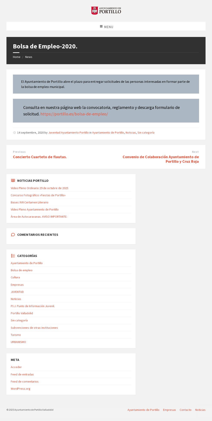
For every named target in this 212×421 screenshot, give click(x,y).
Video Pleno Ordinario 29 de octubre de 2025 (39, 188)
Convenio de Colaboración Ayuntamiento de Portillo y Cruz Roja (161, 159)
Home (16, 57)
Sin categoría (145, 132)
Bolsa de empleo (22, 270)
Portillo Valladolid (22, 313)
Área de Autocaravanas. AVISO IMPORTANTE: (39, 216)
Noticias (131, 132)
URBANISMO (18, 342)
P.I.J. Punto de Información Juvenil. (33, 306)
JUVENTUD (17, 292)
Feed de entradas (22, 374)
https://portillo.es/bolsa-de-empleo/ (74, 113)
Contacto (186, 410)
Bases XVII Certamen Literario (29, 202)
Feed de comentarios (25, 381)
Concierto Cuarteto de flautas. (40, 156)
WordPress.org (20, 389)
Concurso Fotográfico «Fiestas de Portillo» (38, 195)
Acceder (16, 367)
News (28, 57)
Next (195, 152)
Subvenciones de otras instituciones (34, 328)
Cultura (15, 277)
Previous (19, 152)
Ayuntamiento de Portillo (108, 132)
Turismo (16, 335)
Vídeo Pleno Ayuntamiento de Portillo (35, 209)
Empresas (17, 285)
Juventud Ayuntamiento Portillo (68, 132)
